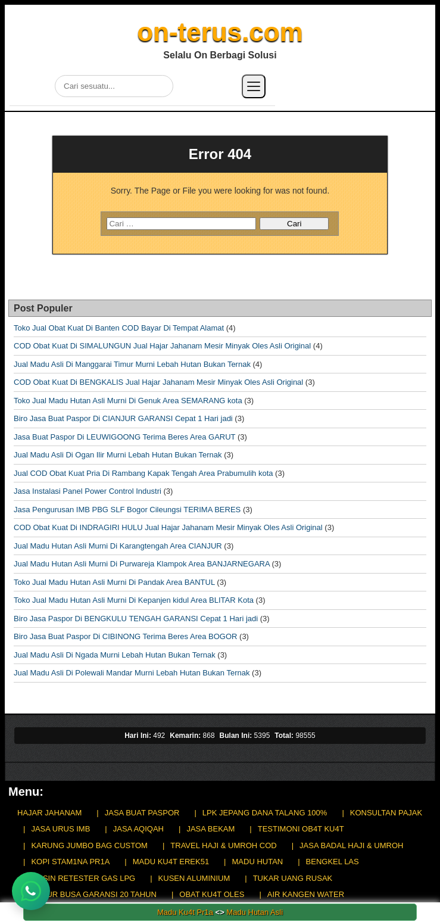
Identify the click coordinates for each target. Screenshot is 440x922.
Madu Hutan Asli (254, 912)
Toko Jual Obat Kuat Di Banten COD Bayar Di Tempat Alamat (119, 327)
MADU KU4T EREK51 (171, 861)
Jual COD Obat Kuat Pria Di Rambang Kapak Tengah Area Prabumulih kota (143, 473)
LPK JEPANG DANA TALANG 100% (264, 812)
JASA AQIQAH (138, 828)
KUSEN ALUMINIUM (194, 878)
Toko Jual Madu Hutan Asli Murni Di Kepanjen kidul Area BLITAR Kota (134, 600)
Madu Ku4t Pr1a (185, 912)
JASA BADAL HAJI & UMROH (351, 845)
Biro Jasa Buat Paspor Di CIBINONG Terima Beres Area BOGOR (125, 636)
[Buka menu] (254, 86)
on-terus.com (220, 31)
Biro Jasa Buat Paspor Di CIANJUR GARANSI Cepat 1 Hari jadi (123, 418)
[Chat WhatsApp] (31, 891)
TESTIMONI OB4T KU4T (301, 828)
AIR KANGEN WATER (305, 894)
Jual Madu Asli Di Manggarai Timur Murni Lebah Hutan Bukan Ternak (132, 364)
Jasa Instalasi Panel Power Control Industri (87, 491)
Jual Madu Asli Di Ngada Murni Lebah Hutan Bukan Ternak (115, 654)
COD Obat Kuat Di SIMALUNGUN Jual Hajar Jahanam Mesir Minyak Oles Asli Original (162, 345)
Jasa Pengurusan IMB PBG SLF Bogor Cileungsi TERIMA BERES (127, 509)
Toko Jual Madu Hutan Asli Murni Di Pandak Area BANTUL (114, 582)
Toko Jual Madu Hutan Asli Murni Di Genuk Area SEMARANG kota (128, 400)
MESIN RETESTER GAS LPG (83, 878)
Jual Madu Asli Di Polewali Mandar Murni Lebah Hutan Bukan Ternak (131, 672)
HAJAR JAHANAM (49, 812)
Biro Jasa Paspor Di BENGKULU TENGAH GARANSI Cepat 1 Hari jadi (136, 618)
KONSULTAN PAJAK (386, 812)
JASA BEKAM (210, 828)
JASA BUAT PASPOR (142, 812)
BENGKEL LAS (332, 861)
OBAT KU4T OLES (211, 894)
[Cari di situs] (114, 86)
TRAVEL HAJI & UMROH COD (223, 845)
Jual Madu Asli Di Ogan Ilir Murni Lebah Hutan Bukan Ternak (118, 454)
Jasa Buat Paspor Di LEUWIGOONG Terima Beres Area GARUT (124, 436)
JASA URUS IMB (60, 828)
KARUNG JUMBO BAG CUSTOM (89, 845)
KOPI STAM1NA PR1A (70, 861)
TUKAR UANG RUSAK (293, 878)
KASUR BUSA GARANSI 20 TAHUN (93, 894)
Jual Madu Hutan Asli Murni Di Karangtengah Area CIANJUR (118, 545)
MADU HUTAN (257, 861)
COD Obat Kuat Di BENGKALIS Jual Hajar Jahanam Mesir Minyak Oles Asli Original (158, 382)
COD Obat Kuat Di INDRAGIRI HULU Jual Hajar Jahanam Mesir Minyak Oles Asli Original (168, 527)
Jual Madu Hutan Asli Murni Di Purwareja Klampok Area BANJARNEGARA (142, 563)
